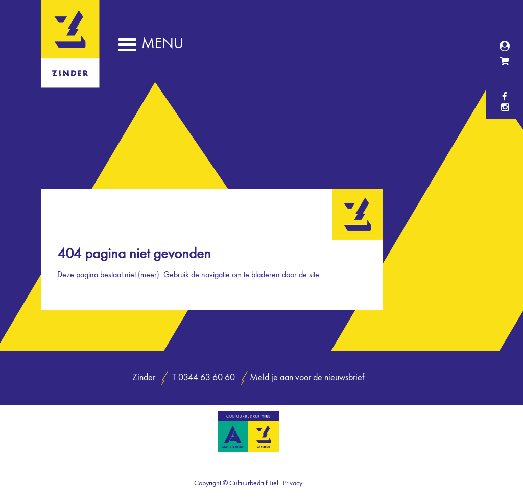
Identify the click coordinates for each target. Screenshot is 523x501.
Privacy (292, 483)
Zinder (70, 81)
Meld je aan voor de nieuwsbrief (307, 378)
